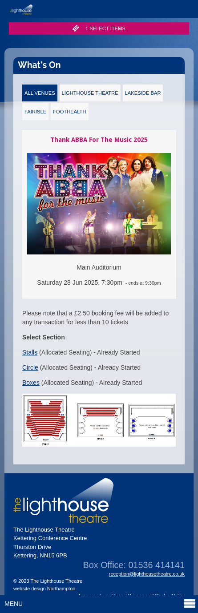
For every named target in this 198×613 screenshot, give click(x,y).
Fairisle (35, 111)
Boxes (31, 382)
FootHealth (69, 111)
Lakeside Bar (143, 93)
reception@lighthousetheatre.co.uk (147, 574)
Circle (30, 367)
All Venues (39, 93)
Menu (100, 603)
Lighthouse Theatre (90, 93)
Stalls (29, 352)
